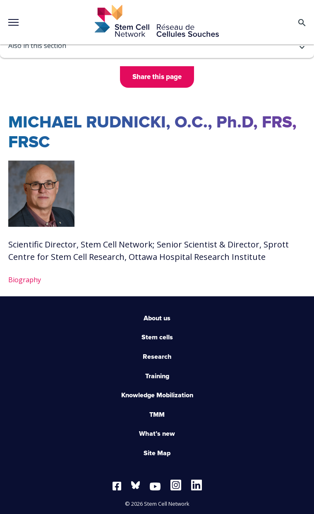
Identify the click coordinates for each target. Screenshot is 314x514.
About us (157, 318)
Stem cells (157, 337)
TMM (157, 414)
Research (157, 356)
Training (157, 376)
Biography (24, 279)
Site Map (157, 453)
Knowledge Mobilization (157, 395)
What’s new (157, 433)
